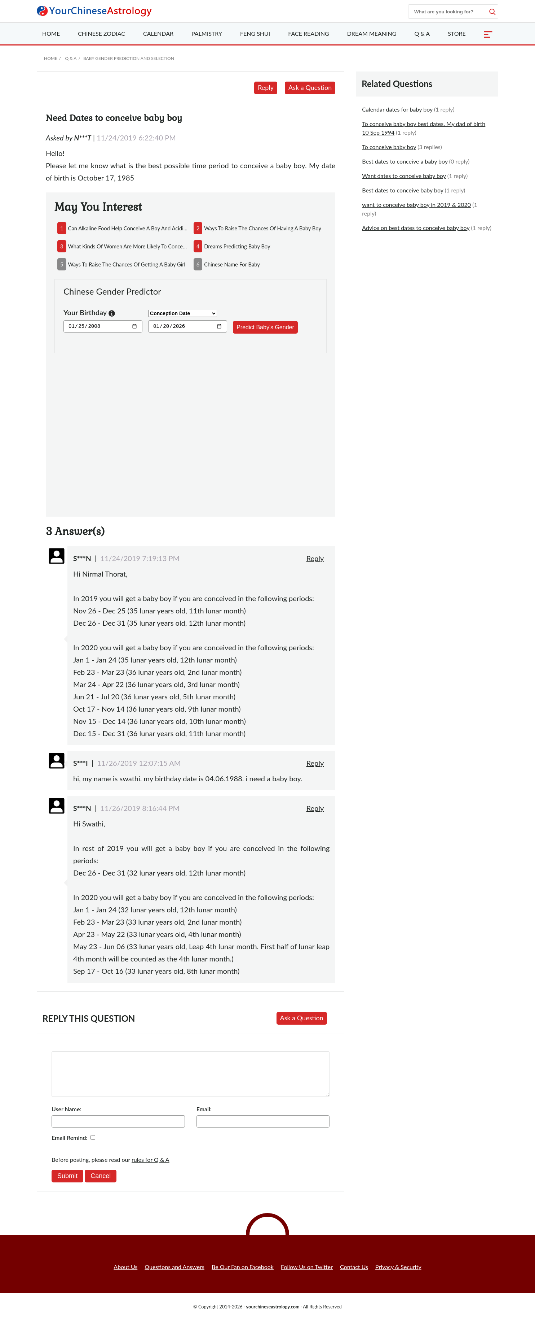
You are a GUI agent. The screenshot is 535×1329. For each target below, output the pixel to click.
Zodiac (101, 33)
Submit (67, 1184)
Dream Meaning (372, 33)
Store (457, 33)
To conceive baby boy (389, 146)
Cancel (100, 1184)
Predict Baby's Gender (265, 327)
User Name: (66, 1117)
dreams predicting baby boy (237, 246)
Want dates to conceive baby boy (404, 175)
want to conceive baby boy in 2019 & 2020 (416, 204)
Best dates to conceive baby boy (402, 190)
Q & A (422, 33)
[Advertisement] (190, 430)
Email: (204, 1117)
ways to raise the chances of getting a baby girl (127, 264)
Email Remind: (70, 1146)
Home (51, 33)
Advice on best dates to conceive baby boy (415, 227)
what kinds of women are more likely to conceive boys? (128, 246)
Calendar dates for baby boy (397, 109)
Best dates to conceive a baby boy (404, 161)
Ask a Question (310, 87)
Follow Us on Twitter (307, 1275)
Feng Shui (255, 33)
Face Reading (308, 33)
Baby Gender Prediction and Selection (128, 58)
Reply (266, 87)
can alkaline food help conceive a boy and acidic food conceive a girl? (128, 228)
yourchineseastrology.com (272, 1315)
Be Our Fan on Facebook (243, 1275)
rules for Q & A (150, 1168)
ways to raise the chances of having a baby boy (262, 228)
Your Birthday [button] (89, 313)
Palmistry (206, 33)
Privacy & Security (398, 1275)
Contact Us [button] (354, 1275)
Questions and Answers (174, 1275)
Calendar (158, 33)
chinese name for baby (232, 264)
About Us (125, 1275)
